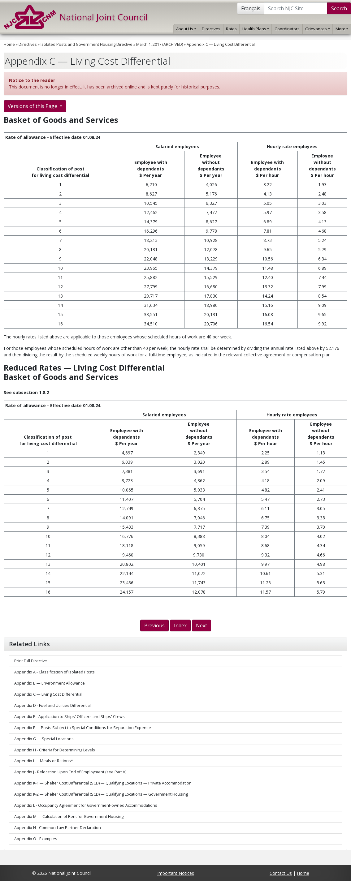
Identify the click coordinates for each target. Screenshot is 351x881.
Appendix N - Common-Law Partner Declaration (57, 827)
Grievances (317, 29)
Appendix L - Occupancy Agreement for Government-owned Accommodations (85, 805)
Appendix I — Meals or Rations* (43, 760)
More (342, 29)
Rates (231, 29)
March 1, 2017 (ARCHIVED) (159, 44)
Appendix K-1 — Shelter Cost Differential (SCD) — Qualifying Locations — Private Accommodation (103, 783)
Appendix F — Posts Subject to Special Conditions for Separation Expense (82, 727)
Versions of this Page (33, 106)
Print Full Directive (30, 661)
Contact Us (281, 873)
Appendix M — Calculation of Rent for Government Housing (69, 816)
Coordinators (287, 29)
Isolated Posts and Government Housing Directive (86, 44)
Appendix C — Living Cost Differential (221, 44)
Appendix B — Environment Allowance (49, 683)
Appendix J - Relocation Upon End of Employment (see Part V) (70, 772)
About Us (186, 29)
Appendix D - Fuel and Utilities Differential (52, 705)
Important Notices (175, 873)
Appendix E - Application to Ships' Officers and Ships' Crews (69, 716)
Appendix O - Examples (35, 838)
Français (250, 8)
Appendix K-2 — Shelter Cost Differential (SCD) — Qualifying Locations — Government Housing (101, 794)
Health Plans (255, 29)
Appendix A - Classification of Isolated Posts (54, 672)
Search (339, 8)
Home (9, 44)
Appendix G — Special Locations (44, 738)
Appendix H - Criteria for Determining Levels (54, 750)
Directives (211, 29)
